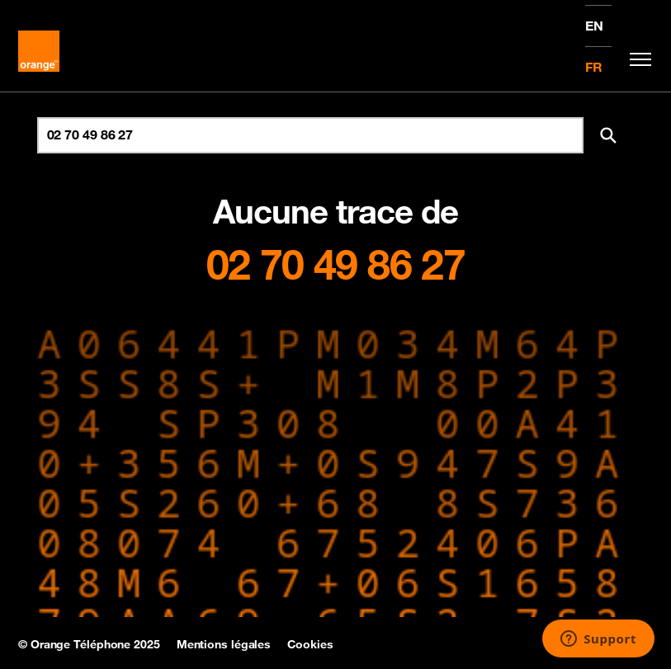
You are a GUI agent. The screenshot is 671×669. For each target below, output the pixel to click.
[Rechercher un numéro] (310, 135)
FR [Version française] (593, 67)
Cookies (310, 644)
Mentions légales (224, 644)
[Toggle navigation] (636, 59)
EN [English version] (594, 25)
